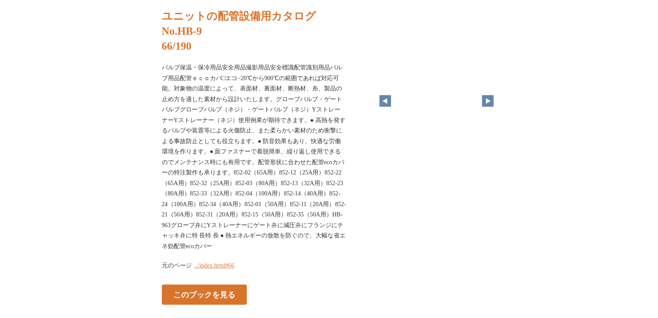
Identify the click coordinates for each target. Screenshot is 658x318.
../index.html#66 (214, 265)
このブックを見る (204, 295)
